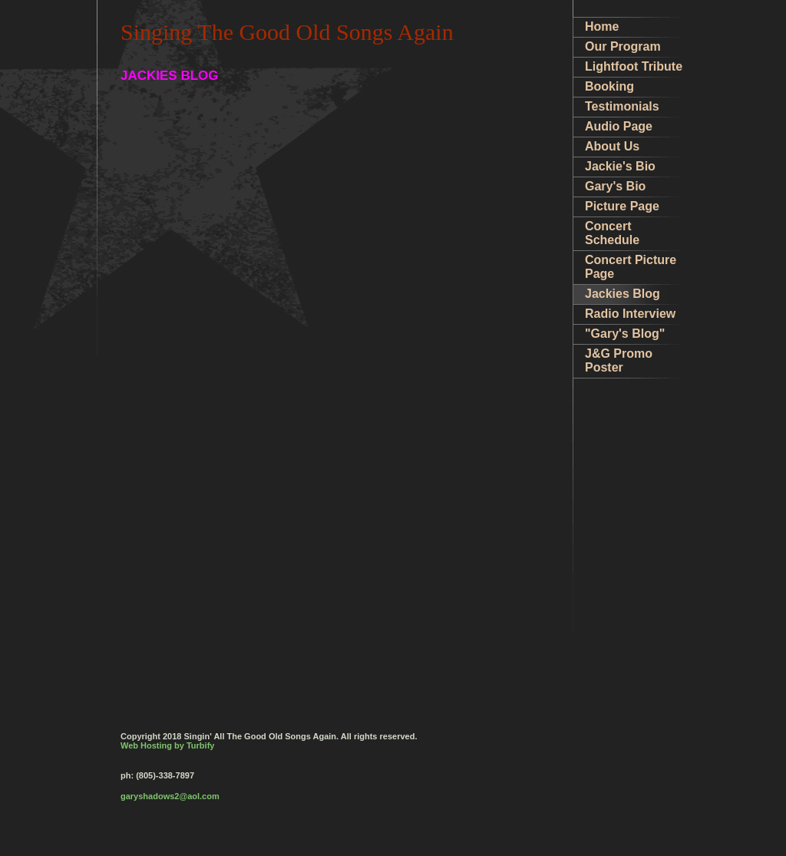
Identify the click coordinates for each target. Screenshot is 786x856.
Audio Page (618, 126)
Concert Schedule (612, 233)
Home (602, 26)
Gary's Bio (615, 186)
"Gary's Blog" (625, 333)
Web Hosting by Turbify (167, 745)
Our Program (623, 46)
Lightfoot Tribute (633, 66)
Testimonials (622, 106)
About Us (612, 146)
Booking (609, 86)
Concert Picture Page (630, 266)
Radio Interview (630, 313)
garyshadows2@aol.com (170, 796)
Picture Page (622, 206)
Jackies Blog (622, 293)
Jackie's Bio (620, 166)
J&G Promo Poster (618, 360)
